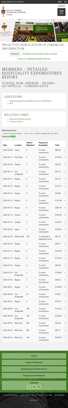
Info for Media (37, 395)
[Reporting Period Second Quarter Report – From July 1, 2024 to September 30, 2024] (31, 133)
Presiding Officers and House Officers (39, 54)
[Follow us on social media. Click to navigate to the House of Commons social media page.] (34, 385)
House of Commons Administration (34, 59)
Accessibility (60, 395)
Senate (34, 356)
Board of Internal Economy (20, 119)
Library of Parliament (34, 362)
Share (61, 6)
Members (15, 54)
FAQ (11, 103)
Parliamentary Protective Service (34, 369)
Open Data (25, 395)
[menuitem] (59, 2)
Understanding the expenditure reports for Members (31, 101)
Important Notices (11, 395)
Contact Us (34, 400)
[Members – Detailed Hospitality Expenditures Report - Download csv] (13, 136)
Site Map (48, 395)
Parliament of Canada (12, 2)
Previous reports (16, 122)
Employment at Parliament (34, 376)
